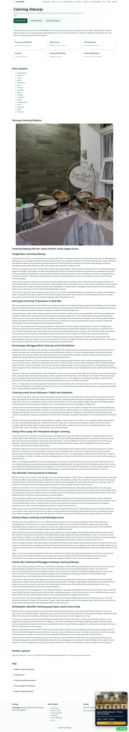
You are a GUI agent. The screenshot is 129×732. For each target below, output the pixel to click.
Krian (19, 85)
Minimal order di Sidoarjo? (24, 669)
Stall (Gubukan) (68, 2)
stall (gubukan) (39, 655)
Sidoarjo (20, 95)
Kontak (114, 2)
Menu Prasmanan (53, 21)
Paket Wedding (95, 2)
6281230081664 (92, 707)
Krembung (21, 83)
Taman (19, 100)
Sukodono (21, 97)
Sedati (19, 92)
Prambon (20, 90)
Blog (108, 2)
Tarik (19, 105)
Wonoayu (20, 112)
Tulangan (20, 107)
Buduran (20, 75)
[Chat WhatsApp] (121, 728)
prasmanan (22, 655)
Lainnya (86, 2)
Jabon (19, 80)
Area (104, 2)
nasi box (30, 655)
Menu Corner (57, 2)
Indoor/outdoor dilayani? (24, 691)
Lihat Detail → (111, 723)
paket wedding (85, 655)
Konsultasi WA (20, 21)
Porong (20, 88)
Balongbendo (22, 73)
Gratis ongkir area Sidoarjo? (25, 686)
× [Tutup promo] (125, 693)
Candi (19, 78)
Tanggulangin (22, 102)
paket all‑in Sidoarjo (69, 655)
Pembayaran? (20, 675)
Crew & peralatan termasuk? (25, 680)
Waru (19, 109)
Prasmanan (47, 2)
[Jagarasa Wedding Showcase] (111, 700)
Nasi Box (78, 2)
